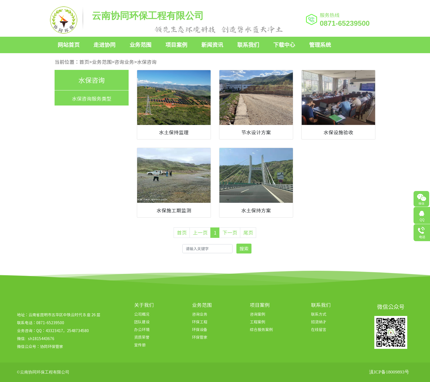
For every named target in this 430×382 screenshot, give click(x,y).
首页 (84, 61)
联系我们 (248, 45)
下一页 (229, 232)
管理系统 (320, 45)
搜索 (244, 248)
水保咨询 (147, 61)
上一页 (200, 232)
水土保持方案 (256, 210)
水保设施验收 (338, 132)
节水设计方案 (256, 132)
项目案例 (176, 45)
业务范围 (140, 45)
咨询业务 (124, 61)
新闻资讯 (212, 45)
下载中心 (284, 45)
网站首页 (69, 45)
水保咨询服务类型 (91, 98)
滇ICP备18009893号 (389, 372)
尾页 (248, 232)
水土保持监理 (174, 132)
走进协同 (104, 45)
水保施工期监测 (174, 210)
